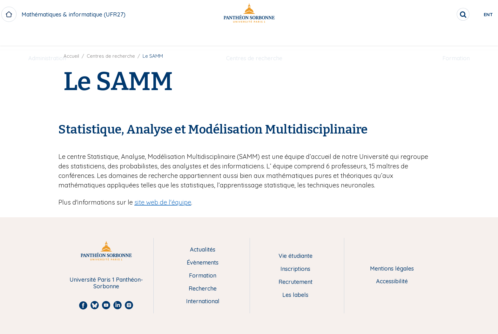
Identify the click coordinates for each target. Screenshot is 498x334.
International (202, 301)
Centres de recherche (254, 37)
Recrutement (296, 282)
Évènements (203, 262)
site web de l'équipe (162, 202)
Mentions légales (392, 268)
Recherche (203, 288)
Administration (47, 37)
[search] (436, 14)
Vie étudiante (296, 256)
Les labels (295, 295)
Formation (456, 37)
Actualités (202, 249)
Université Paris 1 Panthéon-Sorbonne (106, 283)
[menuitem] (47, 37)
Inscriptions (295, 269)
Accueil (71, 56)
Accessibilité (392, 281)
